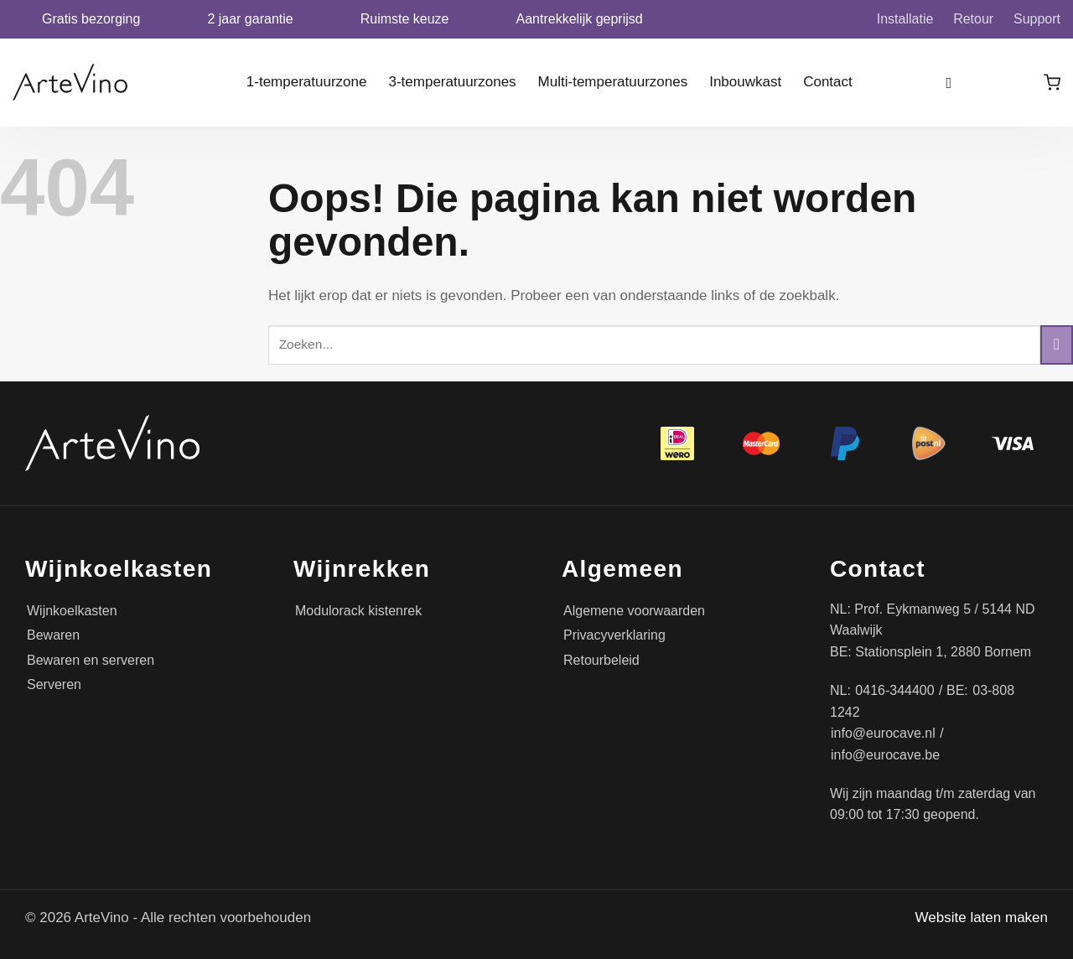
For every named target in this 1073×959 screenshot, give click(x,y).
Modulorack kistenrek (358, 611)
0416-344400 (894, 690)
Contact (828, 82)
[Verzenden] (1056, 345)
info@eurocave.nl (883, 733)
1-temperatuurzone (306, 82)
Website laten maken (981, 917)
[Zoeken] (954, 82)
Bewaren (53, 635)
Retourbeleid (601, 660)
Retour (973, 19)
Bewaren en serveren (90, 660)
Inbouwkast (745, 82)
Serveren (54, 684)
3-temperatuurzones (452, 82)
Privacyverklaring (614, 635)
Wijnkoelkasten (72, 611)
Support (1036, 19)
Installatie (905, 19)
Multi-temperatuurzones (613, 82)
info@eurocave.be (885, 755)
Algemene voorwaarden (634, 611)
